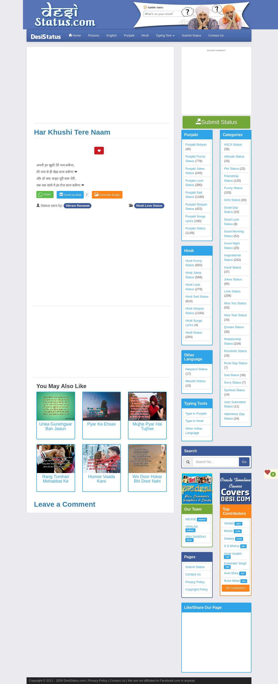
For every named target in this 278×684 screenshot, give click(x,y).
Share (47, 194)
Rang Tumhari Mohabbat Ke (55, 479)
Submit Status (191, 35)
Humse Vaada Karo (101, 479)
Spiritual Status (234, 390)
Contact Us (216, 35)
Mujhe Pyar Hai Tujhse (147, 426)
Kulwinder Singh (235, 563)
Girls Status (232, 200)
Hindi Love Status (149, 205)
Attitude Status (234, 156)
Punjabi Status (195, 228)
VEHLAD (191, 526)
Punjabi (129, 35)
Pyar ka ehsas (101, 424)
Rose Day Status (235, 363)
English (111, 35)
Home (75, 35)
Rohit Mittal (231, 581)
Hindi (145, 35)
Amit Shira (231, 573)
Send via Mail (70, 195)
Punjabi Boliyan (196, 144)
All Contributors (235, 588)
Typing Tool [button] (165, 35)
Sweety (229, 538)
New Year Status (235, 315)
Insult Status (232, 267)
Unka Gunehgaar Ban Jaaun (55, 426)
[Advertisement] (101, 87)
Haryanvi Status (196, 369)
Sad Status (231, 375)
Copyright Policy (196, 589)
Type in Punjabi (196, 413)
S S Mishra (231, 546)
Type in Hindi (194, 421)
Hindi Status (193, 332)
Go (244, 462)
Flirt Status (231, 168)
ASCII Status (233, 144)
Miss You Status (235, 303)
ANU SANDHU (195, 536)
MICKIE (190, 519)
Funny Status (233, 188)
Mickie (228, 531)
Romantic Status (235, 351)
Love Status (232, 291)
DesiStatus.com (74, 680)
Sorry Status (232, 382)
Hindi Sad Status (197, 296)
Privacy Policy (195, 582)
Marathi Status (195, 381)
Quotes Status (234, 327)
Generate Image (107, 195)
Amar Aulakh (233, 553)
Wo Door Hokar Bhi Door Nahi (147, 479)
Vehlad (229, 523)
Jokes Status (233, 279)
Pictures (93, 35)
